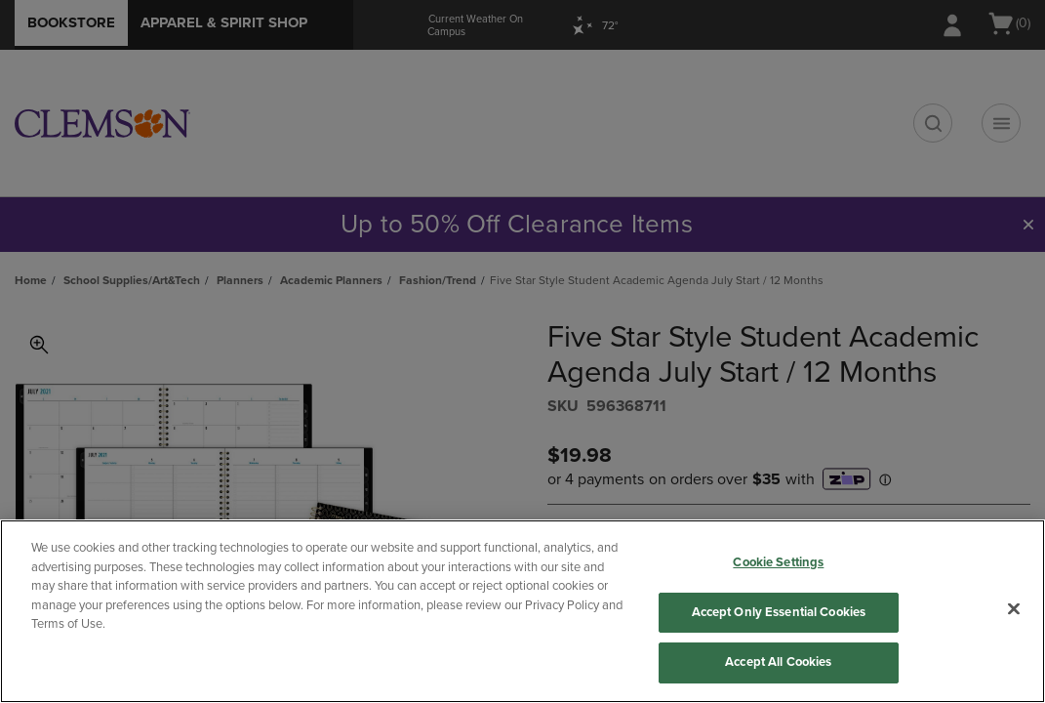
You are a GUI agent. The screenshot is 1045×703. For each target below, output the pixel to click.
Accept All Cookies (778, 662)
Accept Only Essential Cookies (779, 612)
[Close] (1013, 609)
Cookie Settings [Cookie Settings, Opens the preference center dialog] (778, 562)
